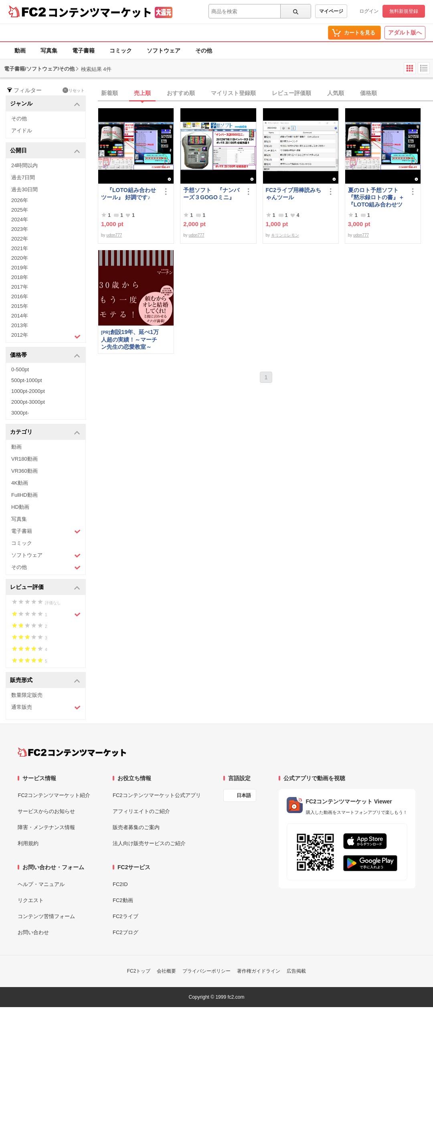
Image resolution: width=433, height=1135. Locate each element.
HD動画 (20, 507)
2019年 (19, 268)
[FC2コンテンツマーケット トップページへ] (72, 752)
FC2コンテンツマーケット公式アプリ (157, 795)
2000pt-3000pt (28, 402)
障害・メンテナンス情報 (46, 827)
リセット (74, 90)
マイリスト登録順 (233, 93)
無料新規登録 (403, 11)
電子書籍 (83, 50)
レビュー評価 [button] (45, 587)
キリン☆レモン (285, 235)
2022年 (19, 239)
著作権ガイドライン (258, 971)
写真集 (48, 50)
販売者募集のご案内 (136, 827)
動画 (20, 50)
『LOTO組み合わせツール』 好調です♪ (128, 193)
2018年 (19, 277)
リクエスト (31, 900)
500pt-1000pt (26, 380)
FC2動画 (123, 900)
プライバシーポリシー (206, 971)
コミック (120, 50)
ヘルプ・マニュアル (41, 884)
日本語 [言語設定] (244, 795)
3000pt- (20, 413)
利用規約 (28, 843)
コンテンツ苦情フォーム (46, 916)
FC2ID (120, 884)
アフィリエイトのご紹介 (141, 811)
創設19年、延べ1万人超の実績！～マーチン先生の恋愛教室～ (130, 339)
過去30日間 (24, 189)
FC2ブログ (125, 932)
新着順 (109, 93)
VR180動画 (24, 459)
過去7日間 (23, 177)
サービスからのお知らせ (46, 811)
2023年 (19, 229)
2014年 (19, 316)
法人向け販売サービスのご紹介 (149, 843)
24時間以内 (24, 165)
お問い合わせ (33, 932)
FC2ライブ (125, 916)
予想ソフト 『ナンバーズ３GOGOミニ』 (211, 193)
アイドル (21, 130)
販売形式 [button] (45, 680)
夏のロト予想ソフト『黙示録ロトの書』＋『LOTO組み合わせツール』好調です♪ (376, 197)
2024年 (19, 219)
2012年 (46, 336)
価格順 (368, 93)
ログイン (368, 11)
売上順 (142, 93)
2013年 (19, 325)
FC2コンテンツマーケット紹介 (54, 795)
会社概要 (166, 971)
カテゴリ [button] (45, 432)
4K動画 (19, 483)
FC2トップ (139, 971)
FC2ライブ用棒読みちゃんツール (293, 193)
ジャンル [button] (45, 104)
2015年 (19, 306)
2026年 (19, 200)
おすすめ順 (181, 93)
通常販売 (46, 707)
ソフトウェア (163, 50)
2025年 (19, 210)
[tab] (265, 93)
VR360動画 (24, 471)
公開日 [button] (45, 151)
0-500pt (20, 369)
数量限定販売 (26, 695)
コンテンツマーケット (100, 12)
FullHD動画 (24, 495)
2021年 (19, 248)
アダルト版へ (405, 32)
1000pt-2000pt (28, 391)
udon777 (114, 235)
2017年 (19, 287)
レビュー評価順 (291, 93)
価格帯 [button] (45, 355)
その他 (203, 50)
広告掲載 (296, 971)
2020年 (19, 258)
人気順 (335, 93)
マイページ (331, 11)
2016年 (19, 296)
